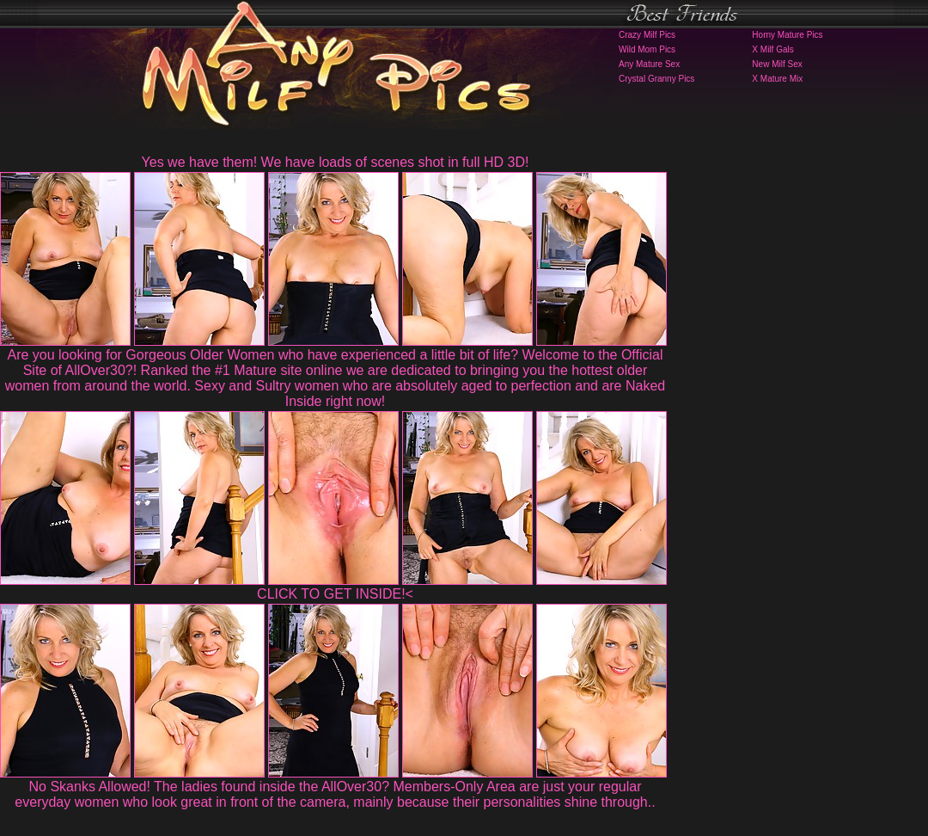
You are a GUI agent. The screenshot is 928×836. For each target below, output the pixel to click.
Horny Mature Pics (787, 35)
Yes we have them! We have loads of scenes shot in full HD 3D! (335, 162)
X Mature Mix (777, 78)
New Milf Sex (777, 64)
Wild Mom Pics (647, 49)
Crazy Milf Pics (647, 35)
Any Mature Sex (649, 64)
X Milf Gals (772, 49)
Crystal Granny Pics (656, 78)
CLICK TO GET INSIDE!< (335, 594)
